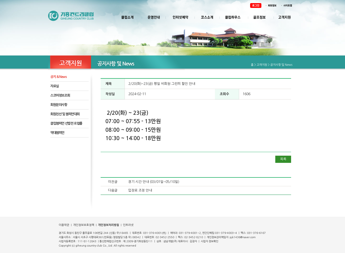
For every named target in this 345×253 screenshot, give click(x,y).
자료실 (54, 86)
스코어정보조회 (60, 95)
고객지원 (262, 64)
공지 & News (58, 76)
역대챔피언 (57, 132)
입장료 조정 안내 (140, 190)
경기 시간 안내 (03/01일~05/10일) (153, 181)
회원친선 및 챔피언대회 (64, 114)
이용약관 (64, 225)
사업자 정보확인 (209, 241)
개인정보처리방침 (108, 225)
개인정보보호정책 (83, 225)
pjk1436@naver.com (243, 237)
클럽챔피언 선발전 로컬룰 (66, 123)
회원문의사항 (58, 104)
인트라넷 (127, 225)
